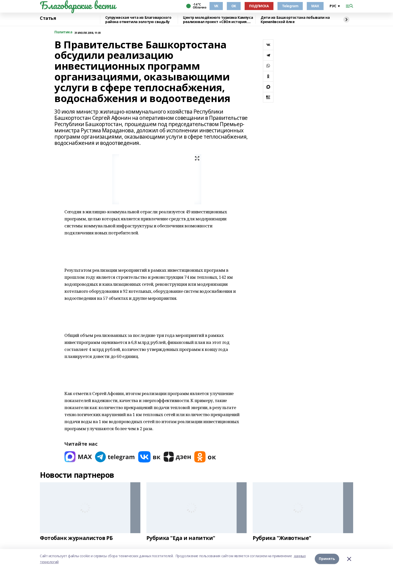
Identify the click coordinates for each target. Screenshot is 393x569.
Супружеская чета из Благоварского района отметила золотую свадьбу (138, 20)
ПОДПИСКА (259, 6)
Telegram (290, 6)
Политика (63, 32)
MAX (315, 6)
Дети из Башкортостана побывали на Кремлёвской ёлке (295, 20)
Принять (327, 558)
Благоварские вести (77, 5)
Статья (48, 18)
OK (233, 6)
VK (216, 6)
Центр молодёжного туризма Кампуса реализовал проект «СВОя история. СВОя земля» (218, 20)
